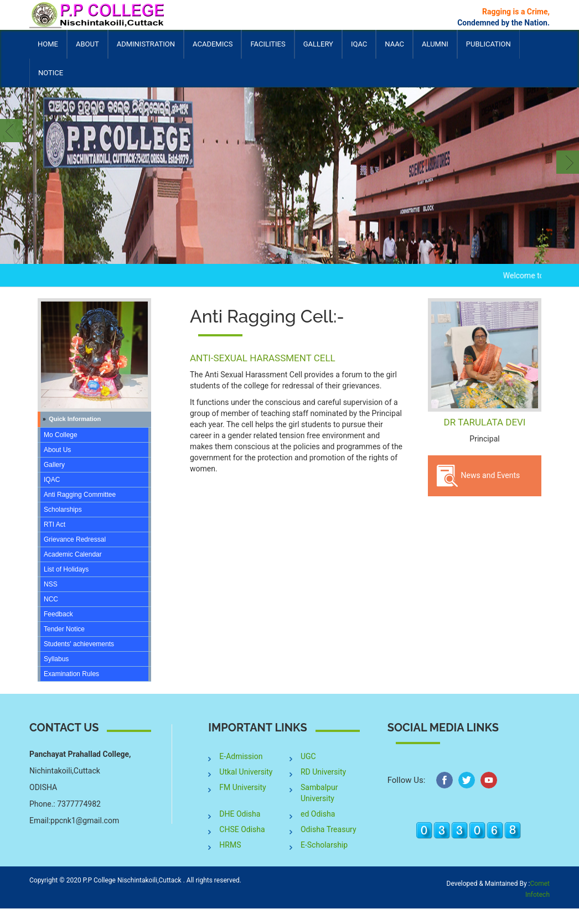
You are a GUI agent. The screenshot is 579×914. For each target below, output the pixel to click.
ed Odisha (318, 813)
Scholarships (63, 509)
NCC (51, 599)
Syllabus (56, 659)
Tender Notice (64, 629)
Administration (146, 49)
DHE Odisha (239, 813)
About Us (57, 450)
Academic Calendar (73, 554)
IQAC (359, 49)
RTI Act (54, 524)
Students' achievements (79, 644)
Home (48, 44)
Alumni (435, 49)
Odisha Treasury (328, 829)
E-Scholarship (324, 844)
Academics (212, 49)
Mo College (60, 435)
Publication (488, 49)
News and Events (478, 476)
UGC (308, 756)
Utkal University (245, 771)
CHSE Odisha (242, 829)
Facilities (267, 49)
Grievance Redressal (75, 539)
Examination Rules (71, 674)
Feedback (58, 614)
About (87, 49)
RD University (323, 771)
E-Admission (240, 756)
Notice (50, 73)
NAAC (394, 44)
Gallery (318, 44)
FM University (242, 787)
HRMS (230, 844)
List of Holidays (66, 569)
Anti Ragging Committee (80, 494)
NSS (51, 584)
